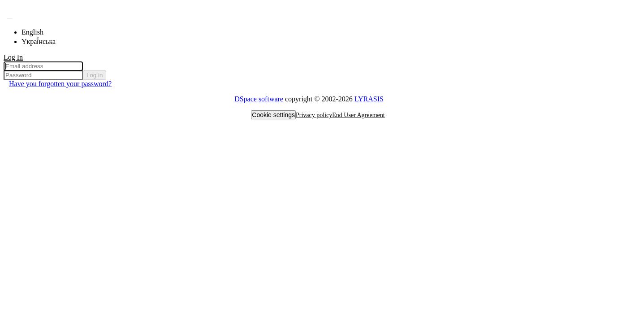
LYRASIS (369, 99)
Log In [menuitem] (13, 57)
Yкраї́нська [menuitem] (39, 41)
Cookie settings (273, 114)
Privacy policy (314, 115)
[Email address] (43, 66)
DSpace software (258, 99)
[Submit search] (10, 18)
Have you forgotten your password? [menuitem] (60, 83)
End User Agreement (358, 115)
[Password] (43, 75)
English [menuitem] (32, 32)
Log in (94, 75)
